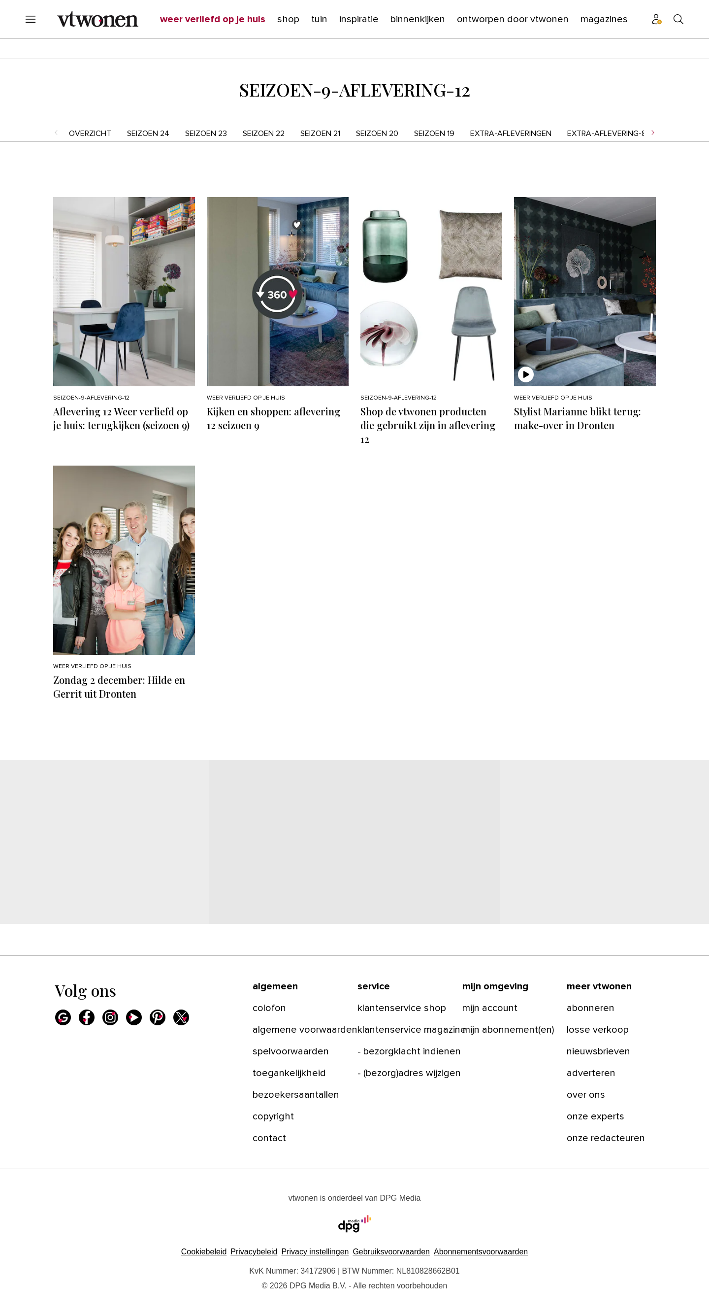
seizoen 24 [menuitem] (148, 133)
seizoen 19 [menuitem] (434, 133)
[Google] (63, 1017)
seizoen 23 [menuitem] (206, 133)
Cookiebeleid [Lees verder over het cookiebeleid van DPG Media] (204, 1252)
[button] (315, 1252)
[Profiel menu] (657, 19)
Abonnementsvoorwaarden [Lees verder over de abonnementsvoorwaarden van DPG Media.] (481, 1252)
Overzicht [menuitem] (90, 133)
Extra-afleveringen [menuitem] (510, 133)
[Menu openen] (30, 19)
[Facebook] (87, 1017)
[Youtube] (134, 1017)
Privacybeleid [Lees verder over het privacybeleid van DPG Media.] (253, 1252)
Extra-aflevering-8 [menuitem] (606, 133)
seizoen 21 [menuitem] (320, 133)
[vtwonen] (97, 19)
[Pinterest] (157, 1017)
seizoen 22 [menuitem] (264, 133)
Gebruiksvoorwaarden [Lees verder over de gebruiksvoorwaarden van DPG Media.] (391, 1252)
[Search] (678, 19)
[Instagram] (110, 1017)
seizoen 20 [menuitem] (377, 133)
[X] (181, 1017)
